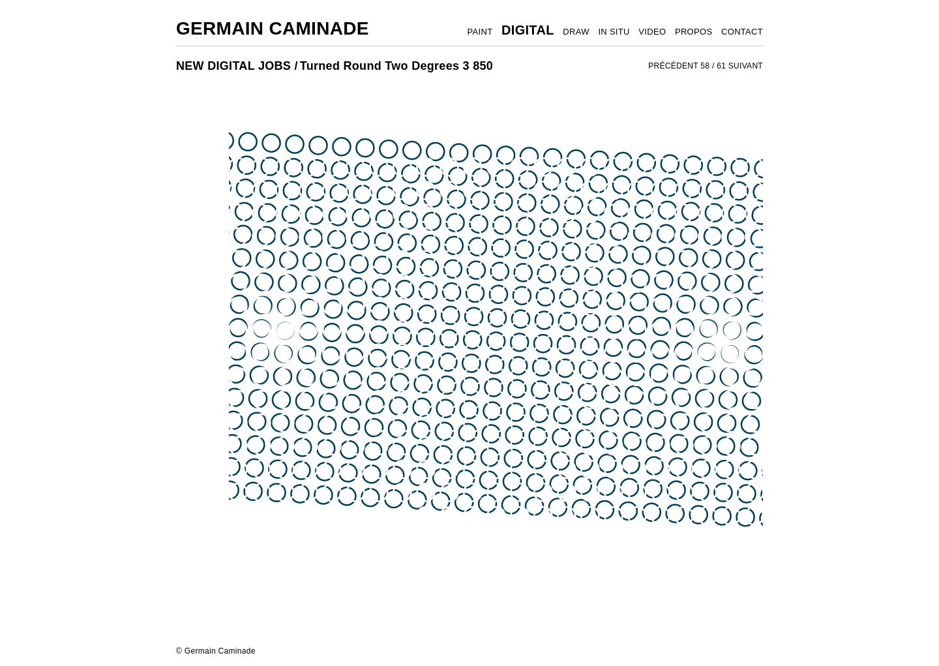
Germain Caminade (272, 28)
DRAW (576, 32)
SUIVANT (745, 65)
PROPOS (693, 32)
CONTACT (742, 32)
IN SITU (613, 32)
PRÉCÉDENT (673, 65)
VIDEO (652, 32)
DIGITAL (527, 30)
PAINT (480, 32)
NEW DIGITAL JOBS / (237, 65)
